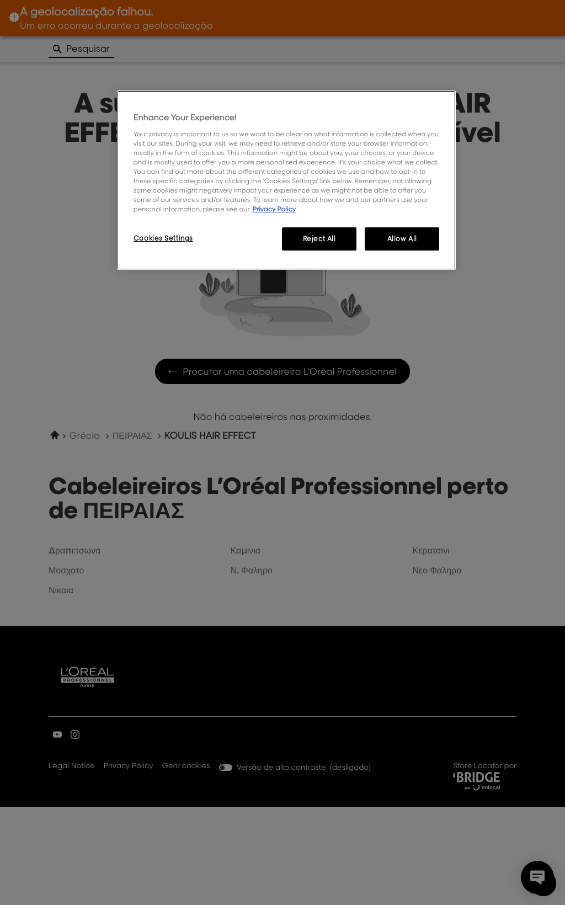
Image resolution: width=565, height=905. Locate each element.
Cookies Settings (163, 238)
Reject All (319, 239)
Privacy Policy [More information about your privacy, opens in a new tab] (274, 209)
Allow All (402, 239)
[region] (286, 180)
